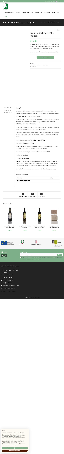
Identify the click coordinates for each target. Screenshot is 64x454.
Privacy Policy (4, 291)
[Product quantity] (33, 56)
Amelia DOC (35, 224)
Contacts (53, 1)
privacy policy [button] (10, 434)
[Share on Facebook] (32, 195)
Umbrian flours (56, 224)
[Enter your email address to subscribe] (41, 254)
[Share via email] (41, 195)
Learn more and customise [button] (14, 450)
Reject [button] (8, 447)
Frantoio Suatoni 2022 (35, 297)
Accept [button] (21, 447)
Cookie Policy (12, 291)
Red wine (34, 66)
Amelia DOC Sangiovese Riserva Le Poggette (39, 226)
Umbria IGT (42, 64)
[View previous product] (58, 30)
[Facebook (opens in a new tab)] (3, 1)
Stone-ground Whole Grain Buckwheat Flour (54, 226)
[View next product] (60, 30)
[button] (27, 431)
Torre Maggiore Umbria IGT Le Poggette (10, 226)
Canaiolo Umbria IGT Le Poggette (53, 22)
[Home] (40, 22)
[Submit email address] (59, 255)
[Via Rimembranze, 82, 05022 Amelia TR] (42, 274)
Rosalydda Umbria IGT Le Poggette (24, 226)
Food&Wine (37, 64)
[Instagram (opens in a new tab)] (5, 1)
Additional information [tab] (8, 111)
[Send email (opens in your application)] (7, 1)
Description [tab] (8, 107)
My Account (47, 1)
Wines (46, 64)
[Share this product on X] (23, 195)
